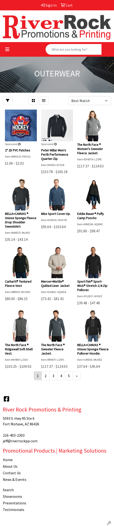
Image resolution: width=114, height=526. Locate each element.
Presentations (14, 503)
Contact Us (12, 473)
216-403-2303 (14, 435)
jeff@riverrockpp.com (20, 441)
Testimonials (13, 509)
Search (8, 489)
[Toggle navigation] (7, 49)
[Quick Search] (74, 49)
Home (8, 459)
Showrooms (12, 496)
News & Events (14, 479)
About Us (10, 466)
